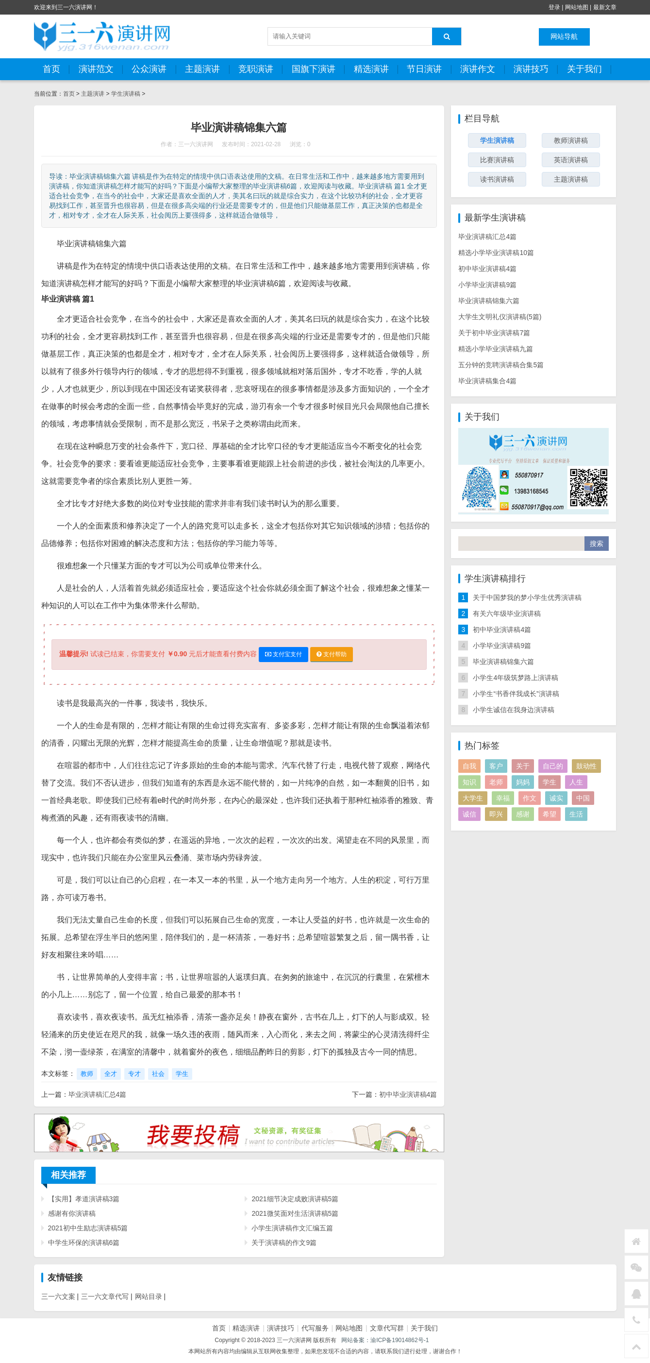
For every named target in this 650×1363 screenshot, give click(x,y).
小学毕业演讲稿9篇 (487, 285)
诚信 (469, 814)
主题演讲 (202, 69)
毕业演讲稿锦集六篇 (488, 301)
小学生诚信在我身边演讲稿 (513, 710)
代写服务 (315, 1328)
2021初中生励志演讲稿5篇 (88, 1228)
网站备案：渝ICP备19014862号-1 (385, 1340)
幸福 (503, 798)
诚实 (556, 798)
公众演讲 (149, 69)
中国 (583, 798)
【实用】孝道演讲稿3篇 (84, 1199)
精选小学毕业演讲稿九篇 (495, 349)
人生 (576, 782)
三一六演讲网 (195, 144)
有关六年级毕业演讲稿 (507, 613)
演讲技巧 (531, 69)
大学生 (473, 798)
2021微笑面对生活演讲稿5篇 (294, 1213)
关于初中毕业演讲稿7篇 (494, 333)
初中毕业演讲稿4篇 (408, 1094)
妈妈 (523, 782)
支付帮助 (331, 654)
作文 (529, 798)
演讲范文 (96, 69)
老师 (496, 782)
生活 (576, 814)
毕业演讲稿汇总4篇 (97, 1094)
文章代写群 (387, 1328)
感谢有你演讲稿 (72, 1213)
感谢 (523, 814)
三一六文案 (58, 1296)
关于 (523, 766)
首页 (51, 69)
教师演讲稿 (571, 140)
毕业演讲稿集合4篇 (487, 381)
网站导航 (564, 36)
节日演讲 (424, 69)
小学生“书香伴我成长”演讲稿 (516, 694)
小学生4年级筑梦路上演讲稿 (515, 678)
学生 (182, 1073)
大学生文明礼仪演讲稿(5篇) (499, 317)
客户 (496, 766)
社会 (158, 1073)
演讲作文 (477, 69)
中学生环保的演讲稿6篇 (84, 1242)
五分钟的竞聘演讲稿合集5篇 (501, 365)
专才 (134, 1073)
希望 (549, 814)
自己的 (553, 766)
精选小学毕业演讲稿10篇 (496, 252)
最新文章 (605, 7)
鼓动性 (586, 766)
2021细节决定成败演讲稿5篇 (294, 1199)
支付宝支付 (283, 654)
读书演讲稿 (497, 179)
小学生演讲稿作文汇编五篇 (292, 1228)
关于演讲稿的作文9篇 (284, 1242)
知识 (469, 782)
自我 (469, 766)
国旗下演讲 (313, 69)
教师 (87, 1073)
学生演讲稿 (126, 93)
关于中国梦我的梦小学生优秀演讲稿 (527, 597)
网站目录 (148, 1296)
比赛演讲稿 (497, 160)
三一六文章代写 (105, 1296)
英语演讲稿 (571, 160)
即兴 (496, 814)
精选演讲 (371, 69)
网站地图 (576, 7)
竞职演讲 (255, 69)
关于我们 (584, 69)
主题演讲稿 (571, 179)
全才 (110, 1073)
